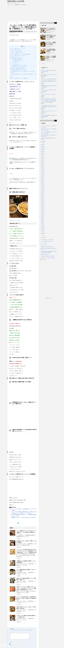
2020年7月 (42, 197)
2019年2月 (42, 223)
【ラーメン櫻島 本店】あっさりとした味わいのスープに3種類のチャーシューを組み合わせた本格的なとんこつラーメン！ (26, 506)
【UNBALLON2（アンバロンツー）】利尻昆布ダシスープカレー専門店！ (51, 36)
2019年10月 (43, 209)
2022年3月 (42, 163)
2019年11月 (43, 207)
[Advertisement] (32, 13)
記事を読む (18, 512)
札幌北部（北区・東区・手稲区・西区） (47, 246)
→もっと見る (43, 63)
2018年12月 (43, 227)
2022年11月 (43, 149)
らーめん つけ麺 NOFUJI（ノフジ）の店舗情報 (18, 78)
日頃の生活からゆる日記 (15, 1)
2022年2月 (42, 165)
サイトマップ (12, 4)
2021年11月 (43, 170)
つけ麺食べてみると (16, 61)
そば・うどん (43, 235)
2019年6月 (42, 216)
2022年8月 (42, 154)
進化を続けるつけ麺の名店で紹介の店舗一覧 (18, 68)
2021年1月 (42, 186)
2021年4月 (42, 181)
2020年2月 (42, 202)
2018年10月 (43, 230)
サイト (11, 622)
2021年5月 (42, 179)
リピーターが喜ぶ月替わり (15, 64)
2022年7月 (42, 156)
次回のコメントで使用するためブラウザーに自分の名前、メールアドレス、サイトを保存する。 (22, 627)
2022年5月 (42, 160)
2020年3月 (42, 200)
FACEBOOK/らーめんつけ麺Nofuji (15, 220)
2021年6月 (42, 177)
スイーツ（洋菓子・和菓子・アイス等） (47, 241)
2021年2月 (42, 184)
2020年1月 (42, 204)
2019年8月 (42, 213)
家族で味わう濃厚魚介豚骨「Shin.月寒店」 (19, 69)
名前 (11, 615)
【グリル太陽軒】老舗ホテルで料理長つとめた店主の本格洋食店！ (51, 50)
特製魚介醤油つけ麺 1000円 (16, 58)
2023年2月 (42, 144)
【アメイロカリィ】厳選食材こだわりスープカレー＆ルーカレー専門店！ (51, 43)
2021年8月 (42, 174)
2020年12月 (43, 188)
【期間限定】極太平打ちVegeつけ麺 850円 (19, 65)
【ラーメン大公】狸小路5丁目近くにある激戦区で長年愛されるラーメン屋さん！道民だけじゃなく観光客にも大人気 (26, 572)
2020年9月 (42, 193)
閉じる (24, 46)
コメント (11, 606)
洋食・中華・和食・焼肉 (45, 254)
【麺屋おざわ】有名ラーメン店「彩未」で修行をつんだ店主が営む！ (23, 491)
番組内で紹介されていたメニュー (16, 57)
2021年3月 (42, 183)
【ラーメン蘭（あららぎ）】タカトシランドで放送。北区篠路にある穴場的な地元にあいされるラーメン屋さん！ (48, 106)
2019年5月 (42, 218)
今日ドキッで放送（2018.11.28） (17, 52)
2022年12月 (43, 147)
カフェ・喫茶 (43, 237)
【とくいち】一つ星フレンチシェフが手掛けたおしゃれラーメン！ (51, 29)
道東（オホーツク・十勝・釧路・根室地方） (48, 257)
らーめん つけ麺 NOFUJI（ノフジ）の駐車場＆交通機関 (19, 54)
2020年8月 (42, 195)
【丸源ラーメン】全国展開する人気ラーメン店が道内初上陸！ (51, 57)
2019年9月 (42, 211)
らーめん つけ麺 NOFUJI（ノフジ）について (18, 48)
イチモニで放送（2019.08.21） (17, 51)
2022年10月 (43, 151)
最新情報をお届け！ (18, 4)
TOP (8, 4)
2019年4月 (42, 220)
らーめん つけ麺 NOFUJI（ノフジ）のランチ (18, 55)
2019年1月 (42, 225)
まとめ (11, 76)
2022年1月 (42, 167)
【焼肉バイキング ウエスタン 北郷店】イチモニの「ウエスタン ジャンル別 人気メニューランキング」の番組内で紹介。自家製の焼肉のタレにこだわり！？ (26, 562)
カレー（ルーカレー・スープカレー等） (47, 239)
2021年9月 (42, 172)
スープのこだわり (13, 62)
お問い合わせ (24, 4)
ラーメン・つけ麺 (25, 31)
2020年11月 (43, 190)
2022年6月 (42, 158)
